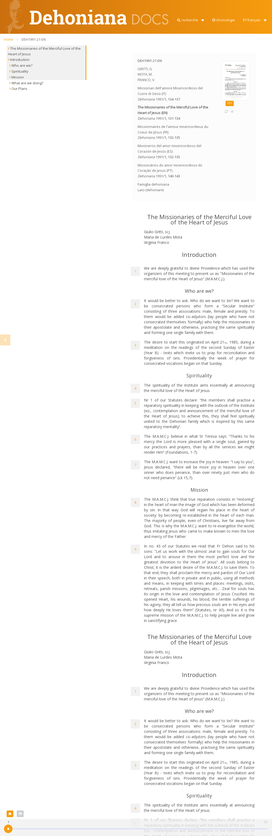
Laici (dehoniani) (151, 189)
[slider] (8, 829)
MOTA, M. (145, 74)
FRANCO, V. (146, 79)
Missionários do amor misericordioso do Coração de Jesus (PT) (170, 171)
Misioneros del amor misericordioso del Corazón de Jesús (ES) (169, 151)
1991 (159, 99)
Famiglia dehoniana (153, 184)
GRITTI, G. (145, 68)
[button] (190, 18)
